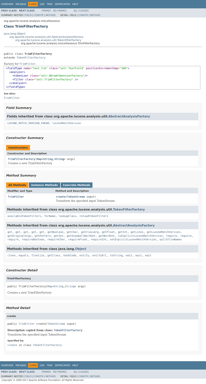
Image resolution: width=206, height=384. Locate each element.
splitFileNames (170, 239)
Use (42, 4)
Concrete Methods (76, 185)
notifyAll (99, 255)
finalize (37, 255)
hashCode (69, 255)
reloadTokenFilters (93, 216)
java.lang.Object (14, 33)
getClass (53, 255)
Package (21, 4)
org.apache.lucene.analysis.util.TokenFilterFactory (48, 40)
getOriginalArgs (19, 235)
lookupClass (67, 216)
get (9, 232)
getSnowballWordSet (81, 235)
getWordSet (106, 235)
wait (129, 255)
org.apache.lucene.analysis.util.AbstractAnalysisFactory (46, 36)
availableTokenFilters (24, 216)
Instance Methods (44, 185)
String (48, 159)
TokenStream (76, 196)
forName (49, 216)
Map (39, 159)
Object (80, 249)
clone (11, 255)
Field (28, 15)
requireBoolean (33, 239)
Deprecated (62, 4)
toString (116, 255)
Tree (50, 4)
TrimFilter (16, 196)
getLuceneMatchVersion (163, 232)
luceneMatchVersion (66, 123)
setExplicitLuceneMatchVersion (133, 239)
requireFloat (77, 239)
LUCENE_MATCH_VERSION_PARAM (28, 123)
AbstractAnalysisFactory (129, 116)
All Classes (81, 10)
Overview (7, 4)
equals (23, 255)
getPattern (43, 235)
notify (84, 255)
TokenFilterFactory (31, 57)
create (61, 196)
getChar (72, 232)
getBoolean (55, 232)
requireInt (99, 239)
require (171, 235)
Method (51, 15)
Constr (38, 15)
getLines (137, 232)
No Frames (60, 10)
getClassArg (90, 232)
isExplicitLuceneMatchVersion (140, 235)
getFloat (108, 232)
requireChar (56, 239)
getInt (123, 232)
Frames (46, 10)
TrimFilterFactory (21, 159)
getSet (58, 235)
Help (75, 4)
